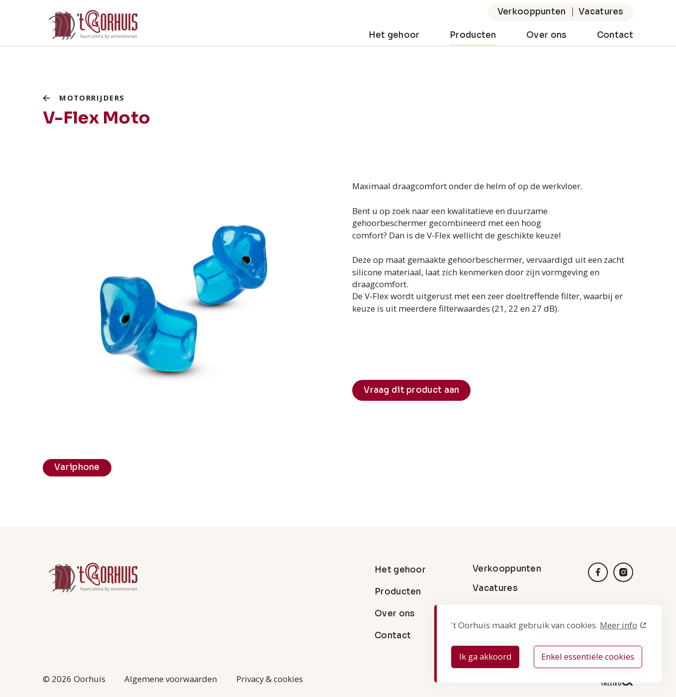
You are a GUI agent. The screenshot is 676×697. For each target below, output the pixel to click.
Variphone (77, 467)
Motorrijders (91, 98)
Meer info (618, 625)
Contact (615, 35)
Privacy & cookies (269, 679)
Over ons (546, 35)
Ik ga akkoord (485, 656)
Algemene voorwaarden (170, 679)
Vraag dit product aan (411, 390)
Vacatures (601, 11)
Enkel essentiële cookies (587, 656)
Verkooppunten (531, 11)
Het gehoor (394, 35)
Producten (473, 35)
